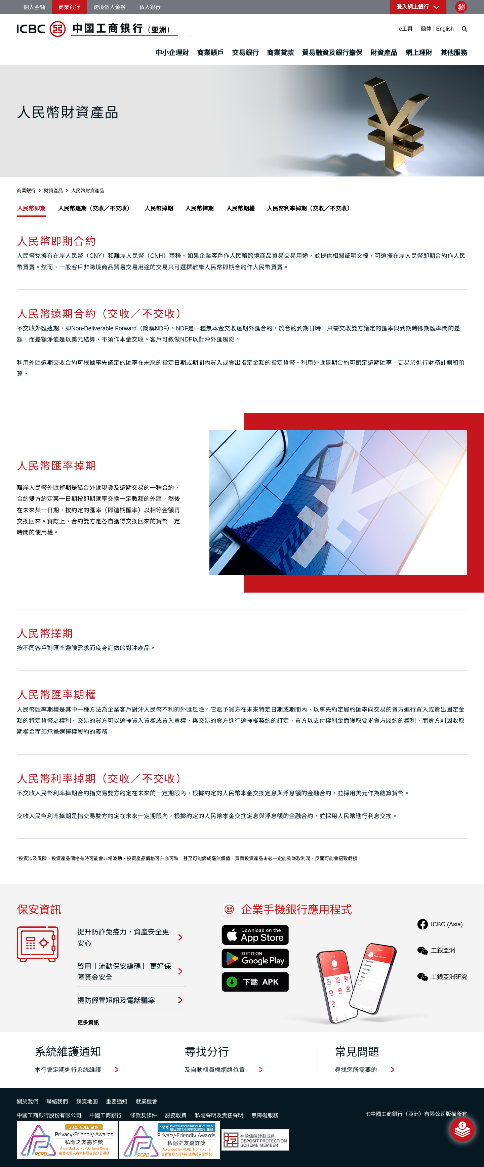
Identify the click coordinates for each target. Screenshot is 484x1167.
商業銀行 (69, 7)
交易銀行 (245, 52)
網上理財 (418, 52)
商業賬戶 (210, 52)
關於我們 (27, 1101)
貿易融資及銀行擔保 (332, 52)
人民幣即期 (32, 208)
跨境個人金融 (109, 7)
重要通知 (116, 1101)
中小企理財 (172, 52)
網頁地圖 (87, 1101)
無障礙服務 (264, 1115)
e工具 (406, 29)
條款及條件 (143, 1115)
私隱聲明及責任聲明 (219, 1115)
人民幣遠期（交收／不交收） (100, 208)
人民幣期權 (258, 208)
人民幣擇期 (213, 208)
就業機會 (146, 1101)
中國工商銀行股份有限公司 (49, 1115)
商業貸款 (280, 52)
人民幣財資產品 (87, 190)
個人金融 (34, 7)
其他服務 (453, 52)
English (445, 29)
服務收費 (176, 1115)
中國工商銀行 (105, 1115)
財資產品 (383, 52)
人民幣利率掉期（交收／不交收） (332, 208)
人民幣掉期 (169, 208)
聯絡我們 (57, 1101)
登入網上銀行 (413, 7)
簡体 (426, 29)
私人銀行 (150, 7)
